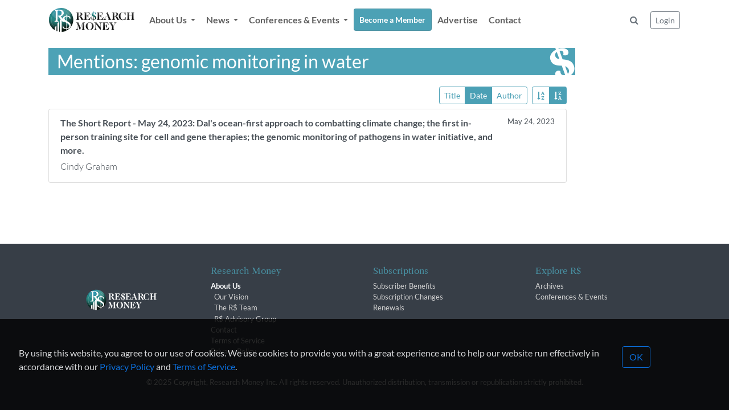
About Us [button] (169, 19)
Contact (505, 19)
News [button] (218, 19)
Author (509, 94)
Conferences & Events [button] (295, 19)
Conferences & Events (571, 296)
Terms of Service (204, 381)
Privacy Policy (127, 381)
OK (636, 372)
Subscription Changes (408, 296)
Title (452, 94)
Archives (549, 285)
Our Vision (231, 296)
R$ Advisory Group (245, 318)
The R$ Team (235, 307)
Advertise (457, 19)
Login (665, 20)
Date (478, 94)
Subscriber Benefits (404, 285)
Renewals (388, 307)
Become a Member (392, 19)
